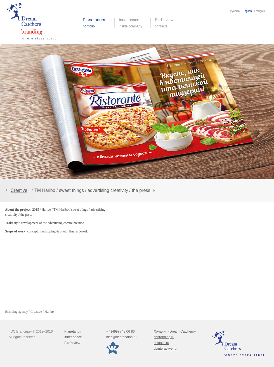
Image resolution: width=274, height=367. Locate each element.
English (247, 11)
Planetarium (73, 331)
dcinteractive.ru (165, 348)
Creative (19, 190)
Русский (235, 11)
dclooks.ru (161, 343)
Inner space (73, 337)
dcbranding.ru (164, 337)
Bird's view (168, 23)
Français (259, 11)
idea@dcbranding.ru (121, 337)
